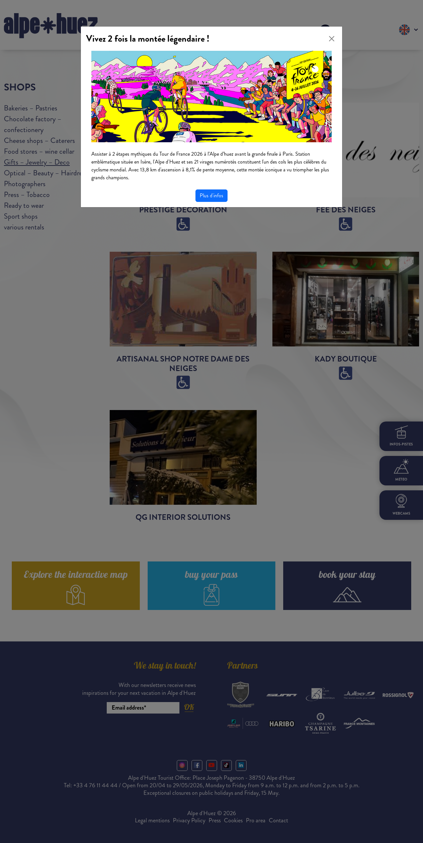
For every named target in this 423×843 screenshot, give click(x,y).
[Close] (331, 38)
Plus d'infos (211, 195)
